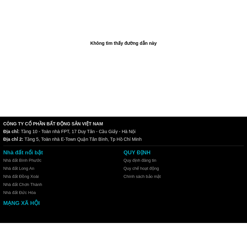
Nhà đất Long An (18, 168)
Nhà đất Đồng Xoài (21, 176)
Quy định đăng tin (140, 160)
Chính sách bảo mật (142, 176)
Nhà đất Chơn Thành (22, 184)
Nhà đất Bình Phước (22, 160)
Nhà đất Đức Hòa (19, 192)
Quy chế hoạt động (141, 168)
